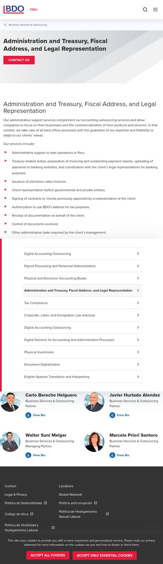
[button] (19, 60)
